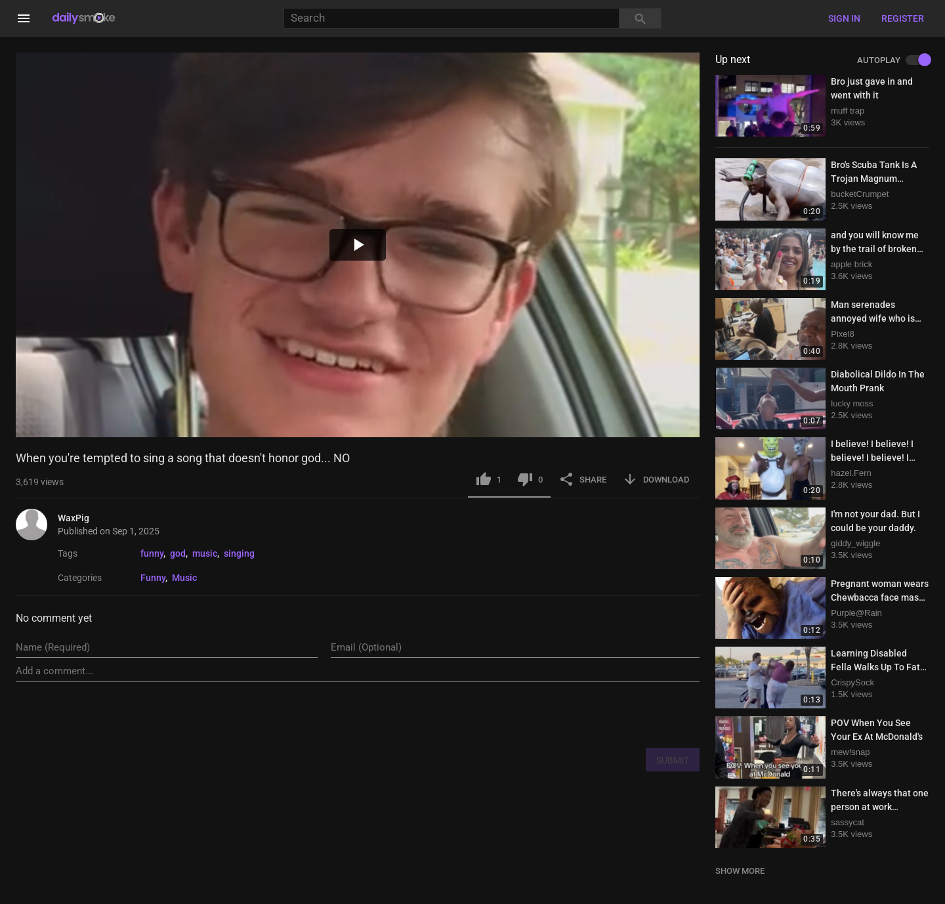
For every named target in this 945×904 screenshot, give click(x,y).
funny (151, 553)
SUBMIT (672, 760)
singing (239, 553)
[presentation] (600, 714)
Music (184, 577)
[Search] (452, 19)
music (204, 553)
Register (902, 18)
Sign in (844, 18)
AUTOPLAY (893, 60)
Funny (152, 577)
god (178, 553)
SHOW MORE (740, 871)
